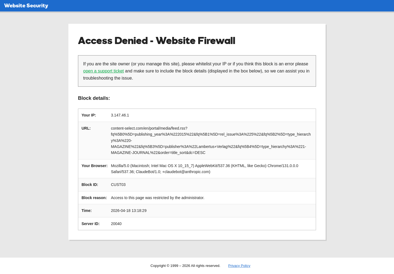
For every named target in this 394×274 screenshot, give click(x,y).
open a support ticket (103, 71)
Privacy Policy (239, 266)
